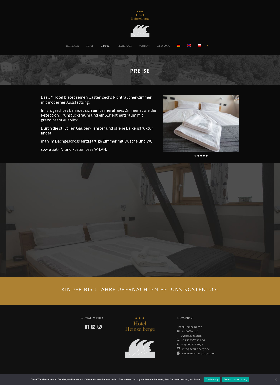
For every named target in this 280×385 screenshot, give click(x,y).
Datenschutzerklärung (235, 379)
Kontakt (144, 45)
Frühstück (124, 45)
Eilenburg (163, 45)
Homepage (72, 45)
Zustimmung (212, 379)
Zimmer (105, 45)
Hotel (90, 45)
